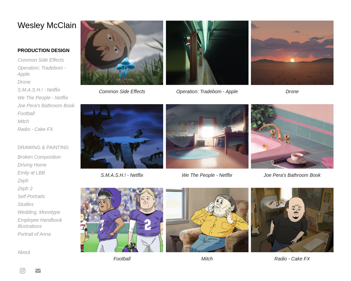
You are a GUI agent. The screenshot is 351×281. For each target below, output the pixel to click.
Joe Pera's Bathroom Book (45, 105)
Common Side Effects (40, 60)
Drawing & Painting (43, 147)
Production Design (43, 50)
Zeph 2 (25, 188)
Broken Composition (39, 157)
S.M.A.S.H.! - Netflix (38, 90)
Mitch (23, 121)
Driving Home (32, 165)
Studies (25, 204)
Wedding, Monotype (38, 212)
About (23, 252)
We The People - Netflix (42, 97)
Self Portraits (31, 196)
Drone (24, 82)
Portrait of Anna (34, 234)
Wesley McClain (46, 25)
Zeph (22, 180)
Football (26, 113)
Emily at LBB (31, 172)
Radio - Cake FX (35, 129)
